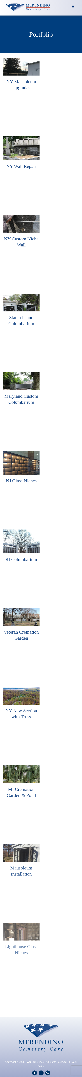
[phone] (47, 1072)
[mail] (41, 1072)
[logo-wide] (28, 4)
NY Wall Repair (21, 166)
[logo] (41, 1022)
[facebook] (34, 1072)
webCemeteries (35, 1061)
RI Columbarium (21, 559)
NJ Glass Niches (21, 480)
